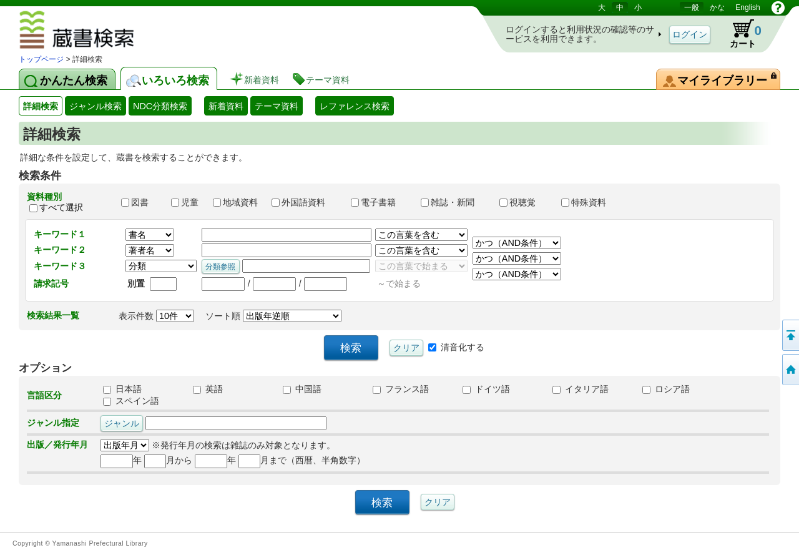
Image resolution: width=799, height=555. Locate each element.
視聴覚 (524, 202)
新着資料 (225, 106)
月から (168, 460)
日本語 (122, 389)
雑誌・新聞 (454, 202)
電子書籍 (380, 202)
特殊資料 (589, 202)
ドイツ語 (486, 389)
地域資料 (236, 202)
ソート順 (273, 316)
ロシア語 (666, 389)
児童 (186, 202)
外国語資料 (305, 202)
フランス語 (401, 389)
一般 (691, 7)
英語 (208, 389)
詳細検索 (40, 106)
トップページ (41, 59)
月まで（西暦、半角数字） (301, 460)
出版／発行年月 (57, 444)
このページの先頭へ (789, 335)
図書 (140, 202)
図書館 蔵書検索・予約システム (113, 31)
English (747, 7)
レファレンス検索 (355, 106)
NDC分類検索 (160, 106)
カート (740, 34)
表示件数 (156, 316)
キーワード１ (60, 234)
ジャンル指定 (53, 423)
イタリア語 (580, 389)
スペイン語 (131, 401)
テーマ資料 (276, 106)
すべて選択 (61, 207)
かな (717, 7)
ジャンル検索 (95, 106)
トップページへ (789, 369)
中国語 (302, 389)
